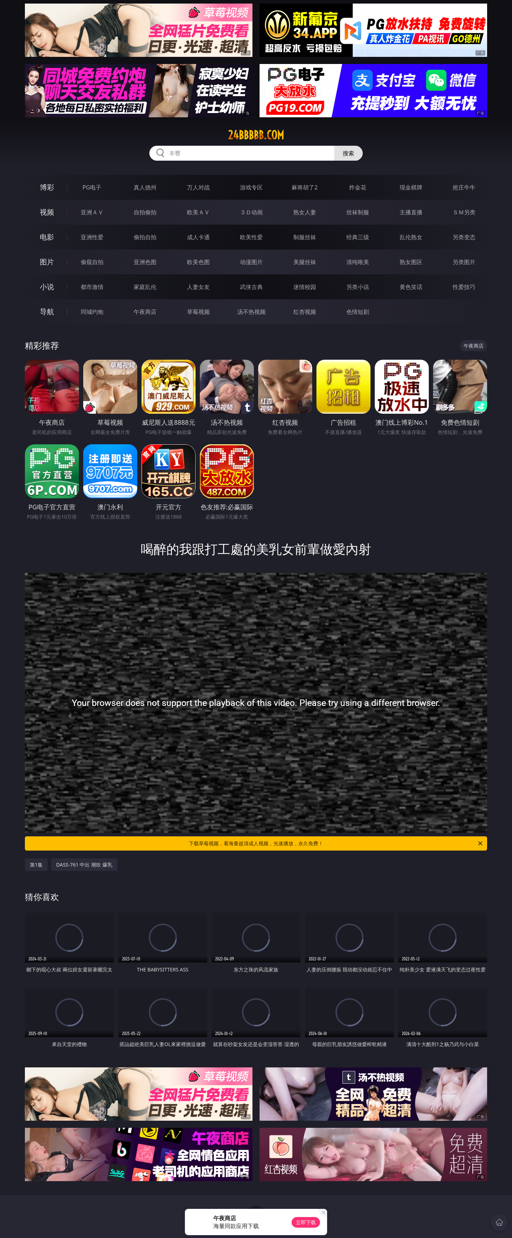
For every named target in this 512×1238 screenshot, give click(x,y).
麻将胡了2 (305, 187)
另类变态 (464, 237)
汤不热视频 (251, 312)
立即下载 (306, 1222)
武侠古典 (251, 287)
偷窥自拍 (92, 262)
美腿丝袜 (304, 262)
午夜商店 (145, 312)
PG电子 (91, 187)
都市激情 (92, 287)
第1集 (36, 864)
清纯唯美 (357, 262)
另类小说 (357, 287)
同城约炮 (92, 312)
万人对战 (198, 187)
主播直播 (411, 212)
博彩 (47, 187)
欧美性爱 (251, 237)
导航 (47, 311)
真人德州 (145, 187)
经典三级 (357, 237)
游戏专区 (251, 187)
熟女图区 (411, 262)
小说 (47, 286)
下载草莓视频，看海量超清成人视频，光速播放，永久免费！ (336, 843)
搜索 (348, 153)
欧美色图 (198, 262)
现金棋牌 (411, 187)
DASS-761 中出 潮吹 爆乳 (84, 864)
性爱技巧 (464, 287)
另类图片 (464, 262)
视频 (47, 212)
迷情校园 (304, 287)
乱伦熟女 (411, 237)
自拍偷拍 (145, 212)
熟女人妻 (304, 212)
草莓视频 (198, 312)
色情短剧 (357, 312)
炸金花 (357, 187)
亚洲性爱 (92, 237)
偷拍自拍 (145, 237)
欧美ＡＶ (198, 212)
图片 (47, 262)
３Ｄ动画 (251, 212)
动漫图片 (251, 262)
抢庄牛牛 (464, 187)
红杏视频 (304, 312)
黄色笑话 (411, 287)
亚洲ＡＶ (92, 212)
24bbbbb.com (256, 135)
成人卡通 (198, 237)
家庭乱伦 (145, 287)
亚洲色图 (145, 262)
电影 (47, 237)
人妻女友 (198, 287)
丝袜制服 (357, 212)
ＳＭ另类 (464, 212)
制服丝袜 (304, 237)
